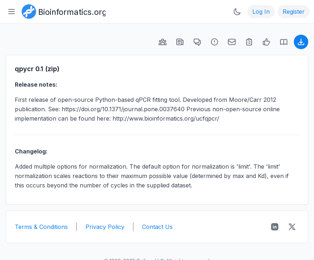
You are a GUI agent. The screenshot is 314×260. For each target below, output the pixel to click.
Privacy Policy (104, 226)
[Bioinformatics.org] (62, 10)
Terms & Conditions (41, 226)
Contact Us (157, 226)
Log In (261, 11)
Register (294, 11)
